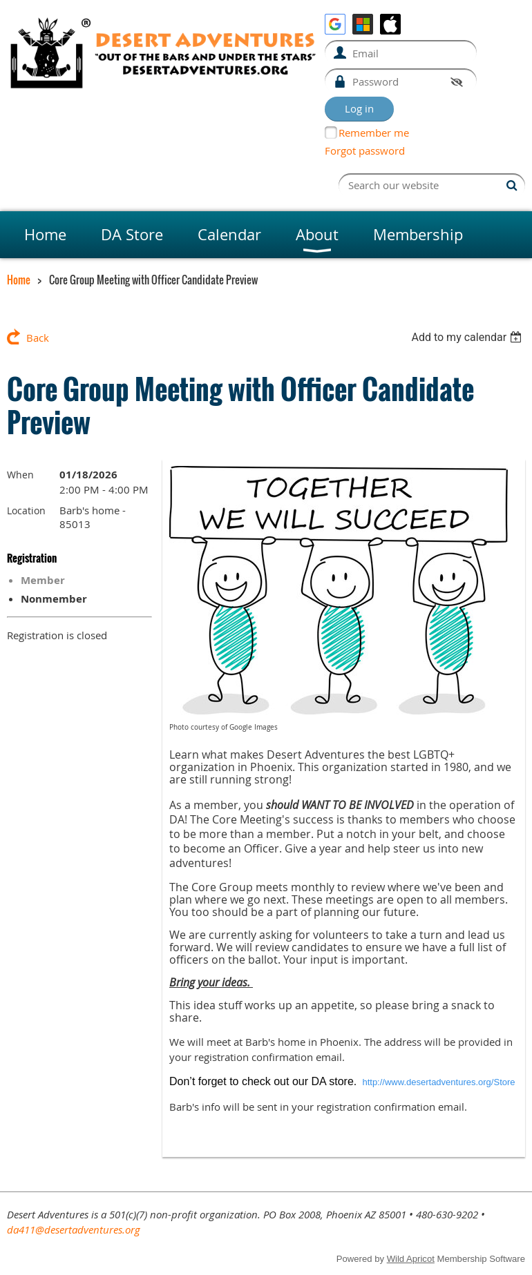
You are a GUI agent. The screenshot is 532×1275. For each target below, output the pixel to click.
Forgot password (365, 150)
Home (18, 279)
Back (37, 337)
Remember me (374, 132)
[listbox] (468, 337)
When (20, 474)
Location (26, 510)
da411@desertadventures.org (73, 1229)
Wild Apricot (411, 1259)
